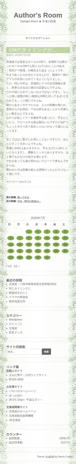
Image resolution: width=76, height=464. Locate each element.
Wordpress (15, 319)
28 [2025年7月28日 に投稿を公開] (19, 257)
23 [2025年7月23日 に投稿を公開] (38, 251)
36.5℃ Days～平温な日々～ (26, 399)
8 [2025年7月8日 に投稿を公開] (29, 238)
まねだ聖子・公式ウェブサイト (28, 375)
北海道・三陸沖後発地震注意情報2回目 (33, 284)
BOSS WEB (16, 379)
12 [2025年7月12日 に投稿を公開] (65, 238)
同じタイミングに (20, 288)
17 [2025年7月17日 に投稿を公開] (47, 244)
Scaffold (50, 456)
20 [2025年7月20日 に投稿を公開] (10, 251)
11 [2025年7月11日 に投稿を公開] (56, 238)
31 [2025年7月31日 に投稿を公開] (47, 257)
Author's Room (38, 15)
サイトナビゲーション (38, 38)
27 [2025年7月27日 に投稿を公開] (10, 257)
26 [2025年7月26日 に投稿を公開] (65, 251)
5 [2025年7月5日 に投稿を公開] (65, 231)
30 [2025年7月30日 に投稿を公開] (38, 257)
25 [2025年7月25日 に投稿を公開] (56, 251)
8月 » (16, 266)
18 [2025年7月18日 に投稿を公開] (56, 244)
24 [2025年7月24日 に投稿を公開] (47, 251)
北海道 (13, 328)
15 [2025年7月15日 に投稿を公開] (28, 244)
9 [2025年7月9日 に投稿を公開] (38, 238)
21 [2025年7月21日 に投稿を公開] (19, 251)
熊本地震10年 (17, 301)
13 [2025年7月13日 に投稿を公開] (10, 244)
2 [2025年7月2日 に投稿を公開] (38, 231)
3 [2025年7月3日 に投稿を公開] (47, 231)
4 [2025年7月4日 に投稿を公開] (56, 231)
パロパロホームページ (22, 391)
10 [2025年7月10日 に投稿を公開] (47, 238)
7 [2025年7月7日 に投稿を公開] (20, 238)
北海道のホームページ (22, 411)
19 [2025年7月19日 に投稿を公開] (65, 244)
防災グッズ (16, 332)
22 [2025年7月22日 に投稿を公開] (28, 251)
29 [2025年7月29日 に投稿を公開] (28, 257)
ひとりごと (25, 181)
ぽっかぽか (16, 395)
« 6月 (9, 266)
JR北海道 (14, 420)
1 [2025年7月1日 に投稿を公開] (29, 231)
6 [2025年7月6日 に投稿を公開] (11, 238)
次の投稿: (23, 201)
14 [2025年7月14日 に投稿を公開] (19, 244)
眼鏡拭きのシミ (18, 292)
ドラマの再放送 (18, 297)
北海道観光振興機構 (21, 415)
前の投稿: (17, 197)
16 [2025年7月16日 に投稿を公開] (38, 244)
